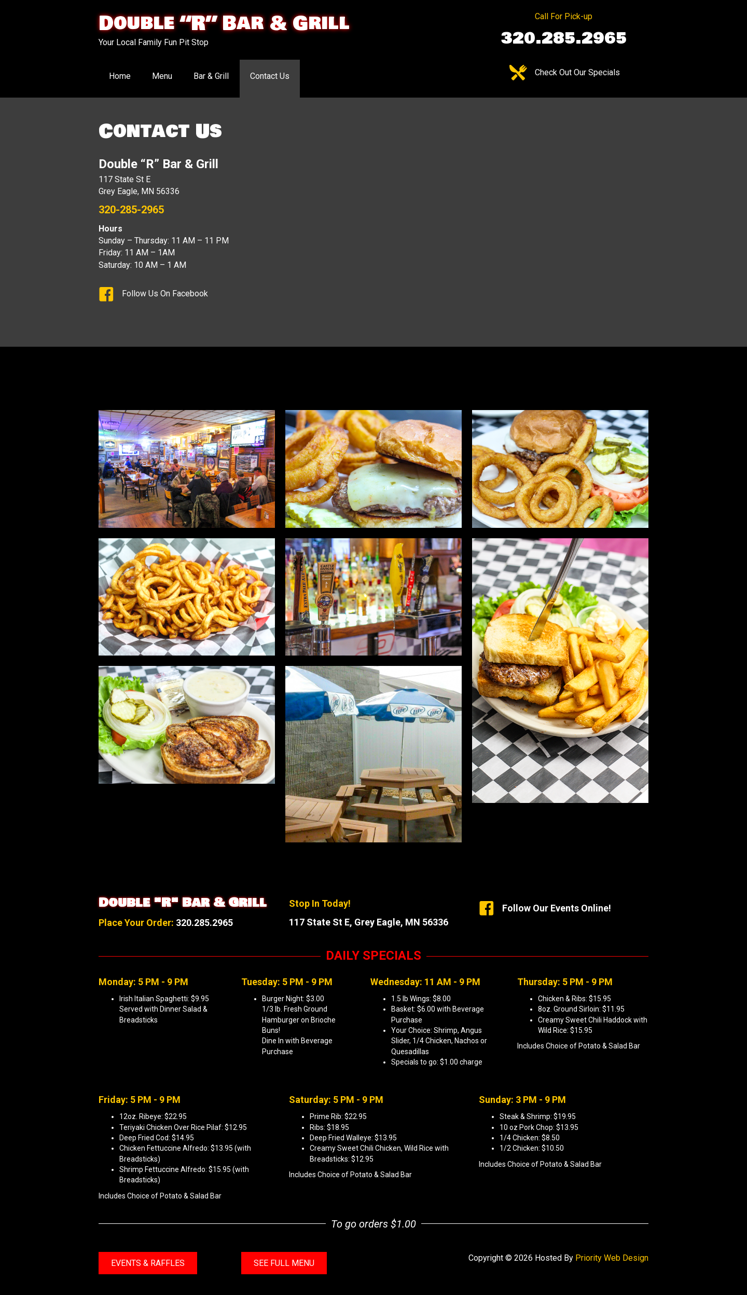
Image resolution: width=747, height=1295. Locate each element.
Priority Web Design (611, 1258)
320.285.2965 (204, 922)
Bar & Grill (211, 76)
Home (120, 76)
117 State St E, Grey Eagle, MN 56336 (368, 922)
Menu (162, 76)
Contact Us (269, 76)
